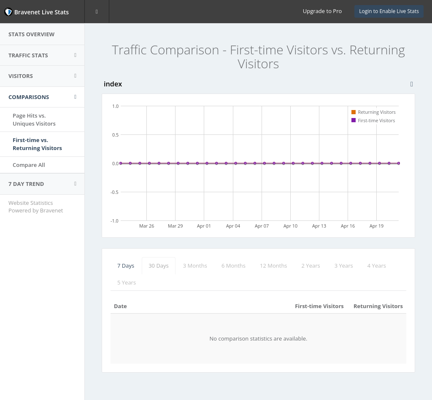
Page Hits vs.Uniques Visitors (34, 119)
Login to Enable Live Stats (389, 11)
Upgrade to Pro (322, 11)
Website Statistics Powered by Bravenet (35, 207)
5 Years (126, 282)
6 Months (233, 265)
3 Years (344, 265)
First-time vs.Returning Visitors (37, 144)
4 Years (376, 265)
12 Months (273, 265)
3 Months (195, 265)
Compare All (29, 165)
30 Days (158, 265)
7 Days (125, 265)
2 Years (311, 265)
